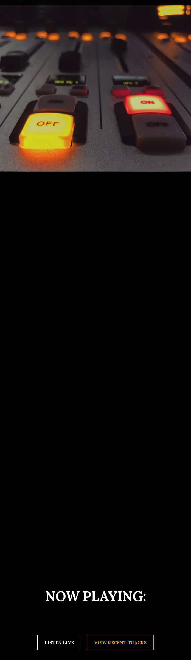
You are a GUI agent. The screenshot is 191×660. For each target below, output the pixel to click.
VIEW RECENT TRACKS (120, 642)
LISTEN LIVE (59, 642)
